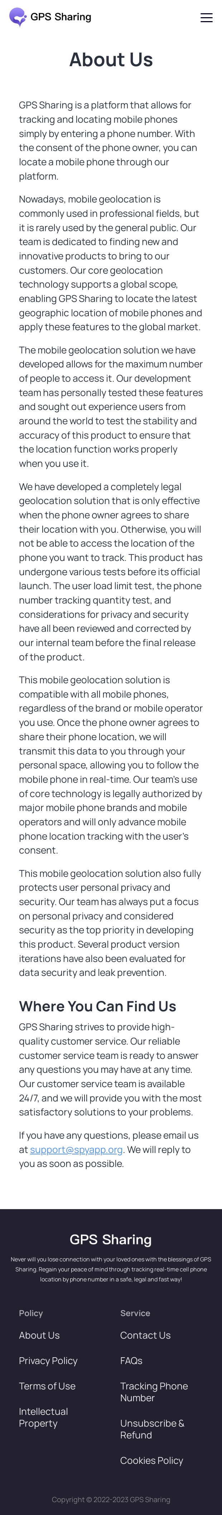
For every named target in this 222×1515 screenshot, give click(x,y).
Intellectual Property (43, 1417)
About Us (39, 1335)
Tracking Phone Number (154, 1392)
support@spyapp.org (76, 1149)
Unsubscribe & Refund (152, 1429)
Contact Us (145, 1335)
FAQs (131, 1361)
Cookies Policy (151, 1460)
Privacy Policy (48, 1361)
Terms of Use (47, 1386)
